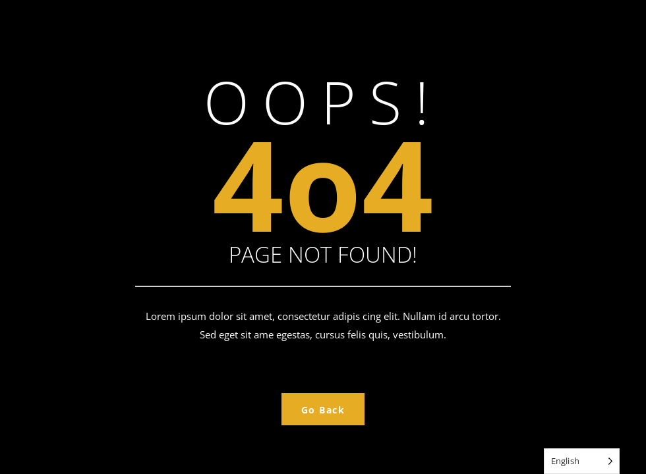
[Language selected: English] (582, 461)
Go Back (323, 410)
